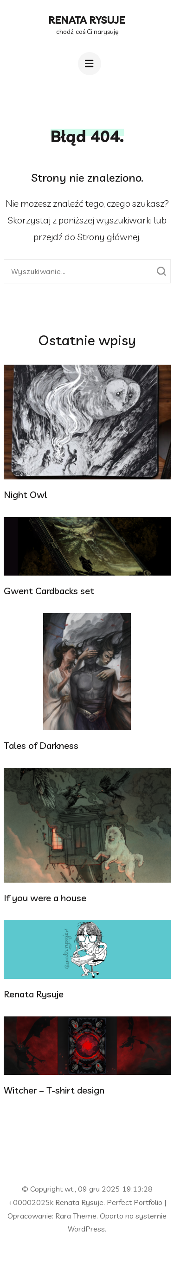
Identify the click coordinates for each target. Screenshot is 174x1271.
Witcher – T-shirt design (54, 1090)
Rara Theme (76, 1215)
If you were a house (45, 898)
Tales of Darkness (41, 745)
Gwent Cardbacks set (49, 590)
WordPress (86, 1228)
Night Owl (25, 494)
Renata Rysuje (87, 19)
